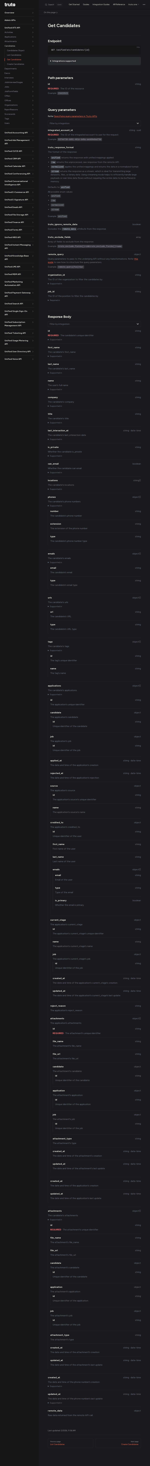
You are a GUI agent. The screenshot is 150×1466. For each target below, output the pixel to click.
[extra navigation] (144, 4)
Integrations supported (64, 61)
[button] (19, 13)
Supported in (56, 283)
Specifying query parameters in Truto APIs (75, 116)
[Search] (53, 4)
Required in (55, 300)
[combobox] (94, 123)
